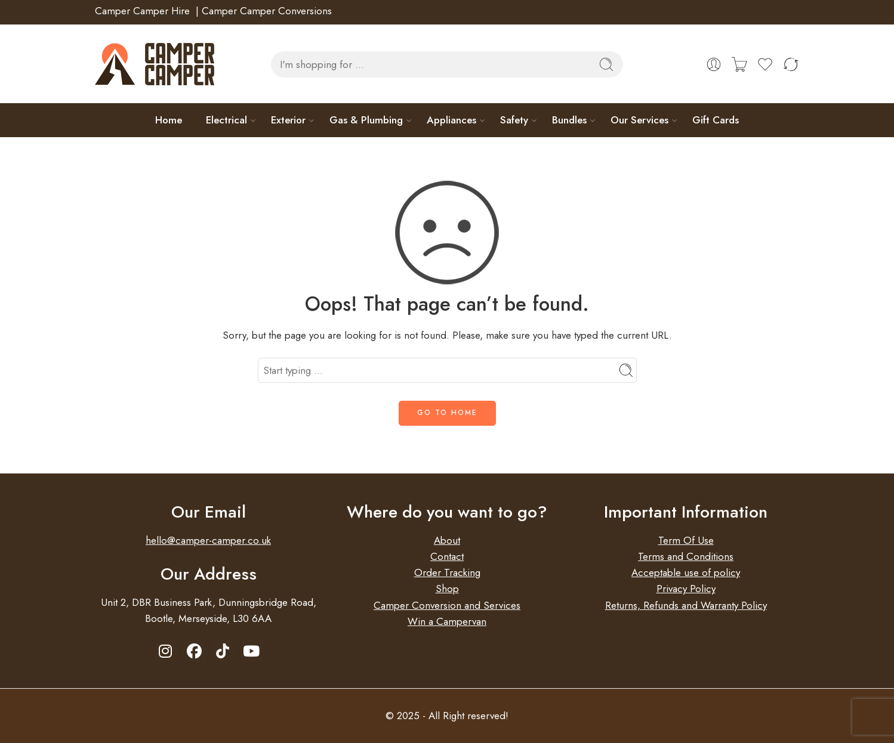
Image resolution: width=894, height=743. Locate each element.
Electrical (226, 120)
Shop (447, 588)
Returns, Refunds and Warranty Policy (686, 605)
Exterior (288, 120)
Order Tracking (447, 572)
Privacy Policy (686, 588)
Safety (514, 120)
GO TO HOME (447, 412)
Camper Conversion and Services (447, 605)
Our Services (639, 120)
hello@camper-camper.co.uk (208, 540)
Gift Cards (715, 120)
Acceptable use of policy (685, 572)
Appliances (451, 120)
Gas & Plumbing (366, 120)
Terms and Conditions (685, 556)
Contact (447, 556)
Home (168, 120)
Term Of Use (686, 540)
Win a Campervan (447, 621)
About (447, 540)
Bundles (569, 120)
